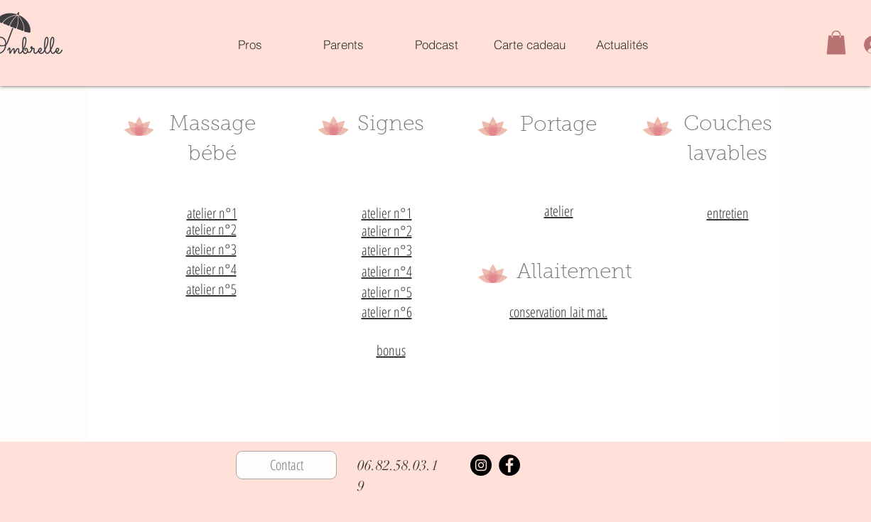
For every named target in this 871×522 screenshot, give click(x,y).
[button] (836, 42)
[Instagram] (481, 465)
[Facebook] (509, 465)
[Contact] (286, 465)
